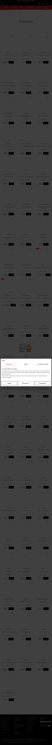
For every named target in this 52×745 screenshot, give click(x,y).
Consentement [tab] (9, 364)
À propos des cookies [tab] (43, 364)
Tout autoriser (42, 383)
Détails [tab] (26, 364)
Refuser (9, 383)
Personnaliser (26, 383)
